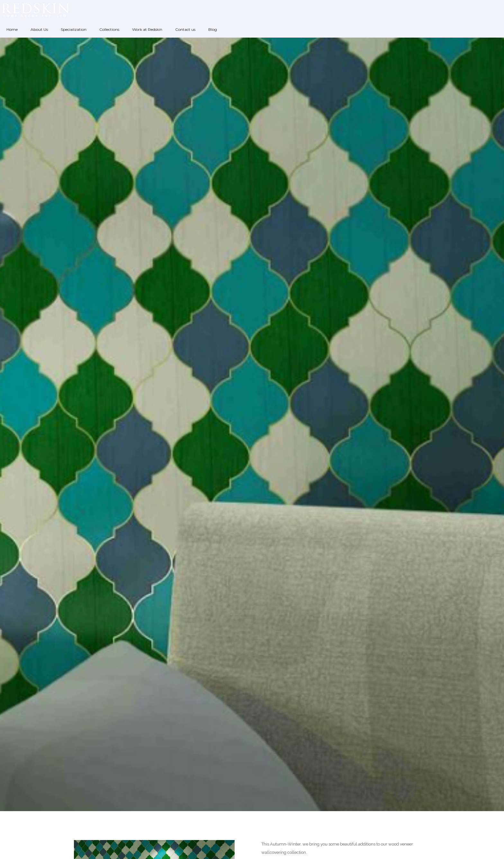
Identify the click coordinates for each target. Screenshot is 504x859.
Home (12, 29)
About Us (39, 29)
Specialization (73, 29)
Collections (109, 29)
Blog (212, 29)
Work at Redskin (147, 29)
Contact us (185, 29)
